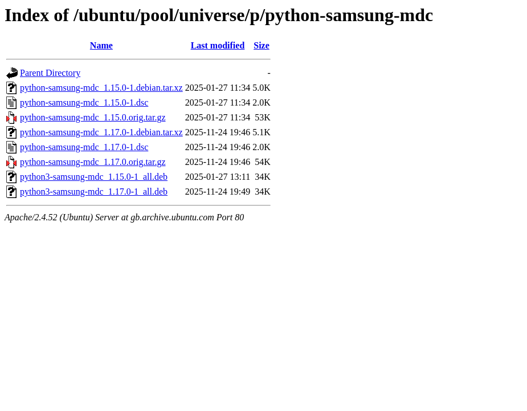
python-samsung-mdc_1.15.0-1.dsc (84, 102)
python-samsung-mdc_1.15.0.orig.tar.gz (93, 117)
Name (101, 45)
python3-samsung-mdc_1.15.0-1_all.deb (94, 177)
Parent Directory (50, 73)
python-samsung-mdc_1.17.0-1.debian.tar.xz (101, 132)
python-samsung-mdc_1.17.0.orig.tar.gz (93, 162)
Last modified (218, 45)
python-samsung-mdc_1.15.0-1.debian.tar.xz (101, 87)
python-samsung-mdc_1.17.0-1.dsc (84, 147)
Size (261, 45)
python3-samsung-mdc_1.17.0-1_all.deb (94, 191)
